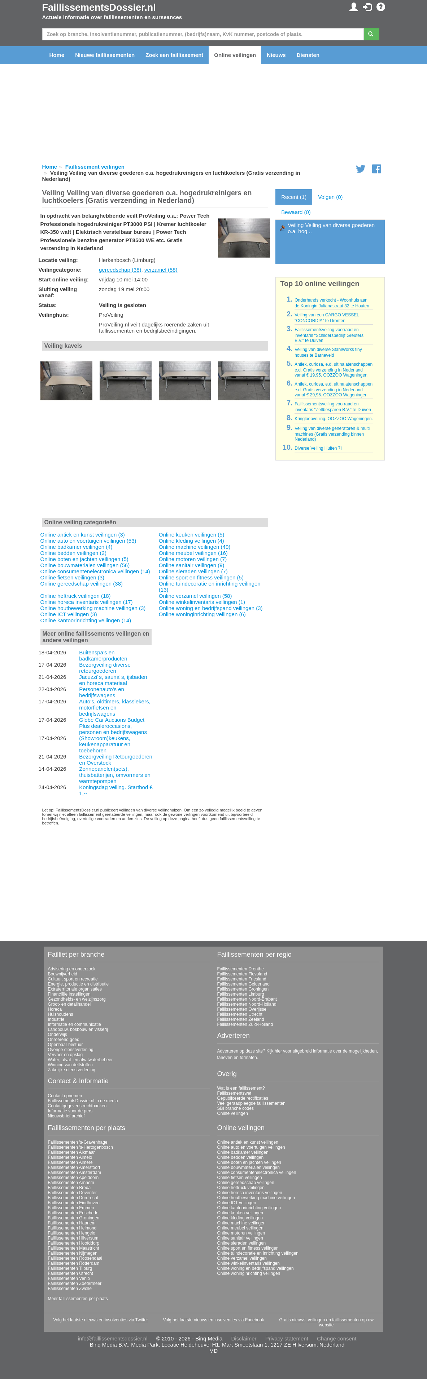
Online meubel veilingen (240, 1228)
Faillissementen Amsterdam (74, 1172)
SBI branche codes (235, 1108)
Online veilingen (235, 55)
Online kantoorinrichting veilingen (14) (85, 620)
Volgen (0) (330, 197)
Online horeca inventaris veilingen (249, 1192)
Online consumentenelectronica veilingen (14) (95, 571)
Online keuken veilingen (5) (192, 534)
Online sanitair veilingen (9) (192, 565)
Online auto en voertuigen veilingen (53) (88, 541)
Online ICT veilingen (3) (68, 614)
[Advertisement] (155, 463)
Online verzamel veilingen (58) (195, 596)
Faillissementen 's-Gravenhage (78, 1142)
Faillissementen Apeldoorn (73, 1177)
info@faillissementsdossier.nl (113, 1338)
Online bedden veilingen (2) (73, 553)
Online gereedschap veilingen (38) (81, 583)
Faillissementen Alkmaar (71, 1152)
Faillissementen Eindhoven (74, 1202)
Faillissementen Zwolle (70, 1288)
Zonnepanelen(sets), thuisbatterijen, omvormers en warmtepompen (115, 775)
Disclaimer (244, 1338)
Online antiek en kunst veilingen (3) (82, 534)
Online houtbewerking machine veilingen (256, 1197)
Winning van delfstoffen (70, 1064)
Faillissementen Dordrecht (73, 1197)
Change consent (336, 1338)
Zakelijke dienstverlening (71, 1069)
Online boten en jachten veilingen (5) (84, 559)
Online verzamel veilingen (242, 1258)
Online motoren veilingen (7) (193, 559)
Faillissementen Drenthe (240, 968)
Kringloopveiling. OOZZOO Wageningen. (334, 418)
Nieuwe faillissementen (105, 55)
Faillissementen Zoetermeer (75, 1283)
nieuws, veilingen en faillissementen (326, 1319)
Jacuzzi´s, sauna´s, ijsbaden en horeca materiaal (113, 680)
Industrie (56, 1019)
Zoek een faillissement (174, 55)
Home (57, 55)
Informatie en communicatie (74, 1024)
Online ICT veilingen (236, 1202)
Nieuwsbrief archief (66, 1115)
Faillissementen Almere (70, 1162)
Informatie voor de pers (70, 1110)
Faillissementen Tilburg (70, 1268)
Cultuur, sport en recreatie (73, 979)
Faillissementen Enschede (73, 1212)
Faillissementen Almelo (70, 1157)
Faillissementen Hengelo (71, 1233)
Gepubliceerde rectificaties (242, 1098)
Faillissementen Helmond (72, 1228)
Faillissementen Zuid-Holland (245, 1024)
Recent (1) (293, 197)
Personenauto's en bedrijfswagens (101, 692)
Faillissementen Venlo (69, 1278)
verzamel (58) (161, 270)
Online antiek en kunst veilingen (247, 1142)
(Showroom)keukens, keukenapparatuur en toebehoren (104, 744)
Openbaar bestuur (65, 1044)
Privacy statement (286, 1338)
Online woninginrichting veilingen (248, 1273)
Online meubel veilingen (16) (193, 553)
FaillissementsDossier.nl (99, 7)
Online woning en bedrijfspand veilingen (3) (211, 608)
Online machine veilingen (241, 1222)
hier (278, 1051)
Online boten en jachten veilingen (249, 1162)
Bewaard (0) (296, 212)
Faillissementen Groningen (243, 989)
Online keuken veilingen (240, 1212)
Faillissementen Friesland (241, 979)
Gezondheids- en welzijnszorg (77, 999)
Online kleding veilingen (240, 1217)
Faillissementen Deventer (72, 1192)
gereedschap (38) (120, 270)
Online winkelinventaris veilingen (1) (202, 602)
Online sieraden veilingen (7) (193, 571)
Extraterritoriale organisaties (75, 989)
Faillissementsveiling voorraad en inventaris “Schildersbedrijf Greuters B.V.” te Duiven (329, 335)
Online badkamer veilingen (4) (76, 547)
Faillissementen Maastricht (73, 1248)
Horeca (55, 1009)
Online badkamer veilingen (243, 1152)
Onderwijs (57, 1034)
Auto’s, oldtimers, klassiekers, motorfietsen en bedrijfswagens (114, 707)
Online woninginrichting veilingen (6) (202, 614)
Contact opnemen (65, 1095)
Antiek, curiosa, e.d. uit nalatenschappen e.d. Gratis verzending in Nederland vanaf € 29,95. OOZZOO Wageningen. (333, 389)
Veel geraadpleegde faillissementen (251, 1103)
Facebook (254, 1319)
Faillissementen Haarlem (72, 1222)
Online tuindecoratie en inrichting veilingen (258, 1253)
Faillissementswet (234, 1093)
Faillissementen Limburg (240, 994)
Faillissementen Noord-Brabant (247, 999)
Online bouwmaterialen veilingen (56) (85, 565)
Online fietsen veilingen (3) (72, 577)
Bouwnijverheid (62, 974)
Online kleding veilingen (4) (191, 541)
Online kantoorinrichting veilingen (249, 1207)
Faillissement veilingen (95, 167)
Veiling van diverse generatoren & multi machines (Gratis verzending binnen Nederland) (332, 434)
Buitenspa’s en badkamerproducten (103, 655)
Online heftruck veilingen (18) (75, 596)
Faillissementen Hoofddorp (74, 1243)
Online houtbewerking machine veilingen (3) (93, 608)
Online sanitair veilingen (240, 1238)
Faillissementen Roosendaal (75, 1258)
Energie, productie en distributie (78, 984)
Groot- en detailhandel (69, 1004)
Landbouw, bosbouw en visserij (78, 1029)
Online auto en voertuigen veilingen (251, 1147)
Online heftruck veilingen (241, 1187)
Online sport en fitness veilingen (248, 1248)
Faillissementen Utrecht (239, 1014)
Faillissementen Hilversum (73, 1238)
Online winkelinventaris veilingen (248, 1263)
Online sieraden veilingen (241, 1243)
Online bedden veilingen (240, 1157)
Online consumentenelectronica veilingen (256, 1172)
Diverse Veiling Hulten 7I (318, 448)
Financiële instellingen (69, 994)
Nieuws (276, 55)
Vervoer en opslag (65, 1054)
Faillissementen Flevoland (242, 974)
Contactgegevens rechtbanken (77, 1105)
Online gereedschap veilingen (245, 1182)
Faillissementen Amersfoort (74, 1167)
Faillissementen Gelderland (243, 984)
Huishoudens (60, 1014)
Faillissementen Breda (69, 1187)
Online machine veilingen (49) (194, 547)
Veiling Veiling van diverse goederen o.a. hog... (331, 228)
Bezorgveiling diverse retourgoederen (105, 668)
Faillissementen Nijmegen (72, 1253)
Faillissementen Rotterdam (74, 1263)
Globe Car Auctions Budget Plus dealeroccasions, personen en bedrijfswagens (113, 726)
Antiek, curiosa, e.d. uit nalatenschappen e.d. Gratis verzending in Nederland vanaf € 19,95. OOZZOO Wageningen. (333, 370)
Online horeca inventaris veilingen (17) (86, 602)
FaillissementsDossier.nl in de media (83, 1100)
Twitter (141, 1319)
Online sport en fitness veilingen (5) (201, 577)
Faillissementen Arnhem (71, 1182)
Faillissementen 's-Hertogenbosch (80, 1147)
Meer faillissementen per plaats (78, 1298)
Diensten (308, 55)
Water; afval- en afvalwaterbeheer (80, 1059)
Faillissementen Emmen (71, 1207)
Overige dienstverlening (70, 1049)
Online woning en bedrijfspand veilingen (255, 1268)
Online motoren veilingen (241, 1233)
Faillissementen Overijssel (242, 1009)
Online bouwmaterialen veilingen (248, 1167)
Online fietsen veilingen (239, 1177)
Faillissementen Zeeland (240, 1019)
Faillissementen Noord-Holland (246, 1004)
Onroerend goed (63, 1039)
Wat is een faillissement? (241, 1088)
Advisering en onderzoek (72, 968)
